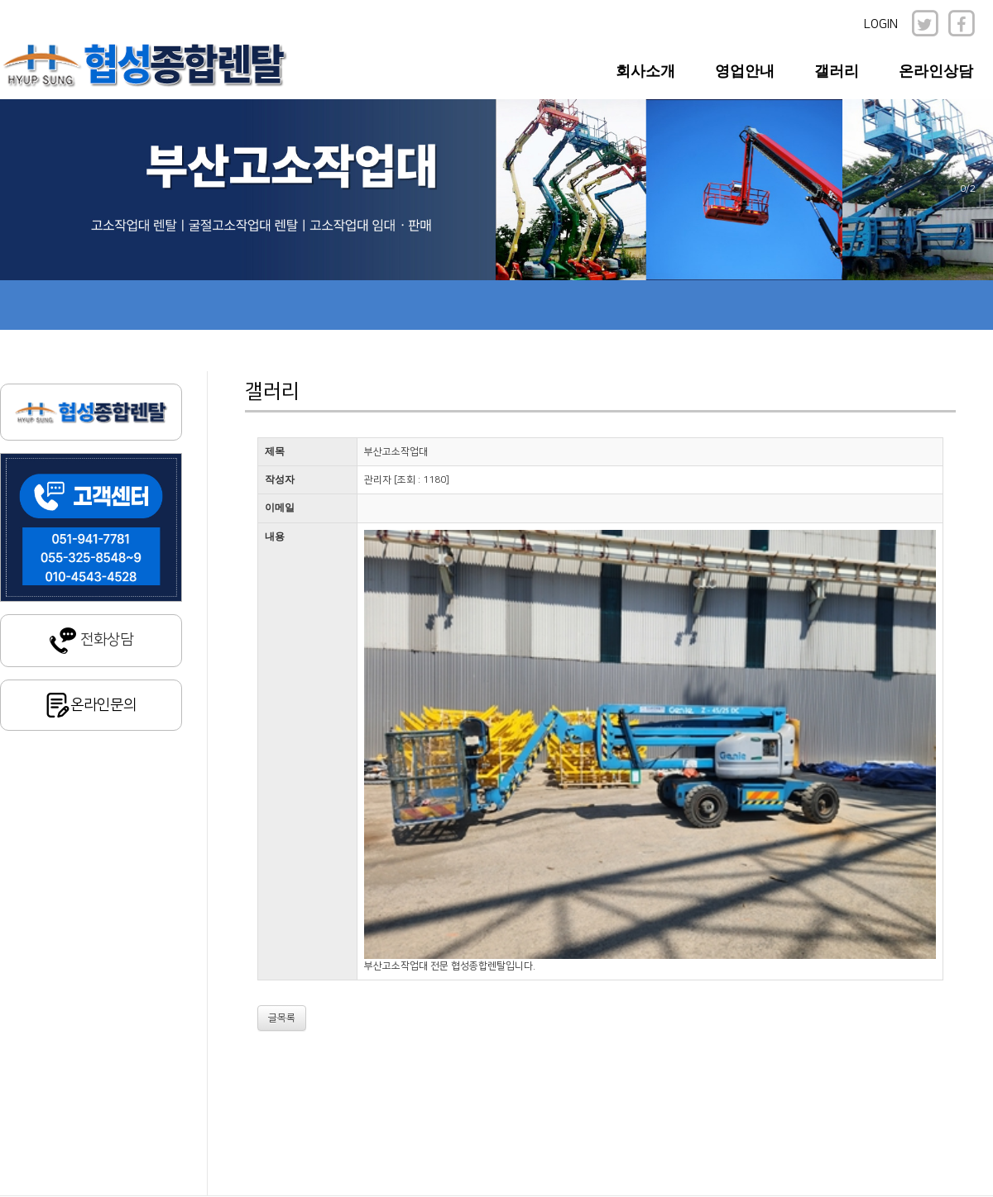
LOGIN (881, 24)
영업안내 (745, 71)
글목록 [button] (281, 1018)
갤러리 (836, 71)
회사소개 (645, 71)
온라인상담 (936, 71)
